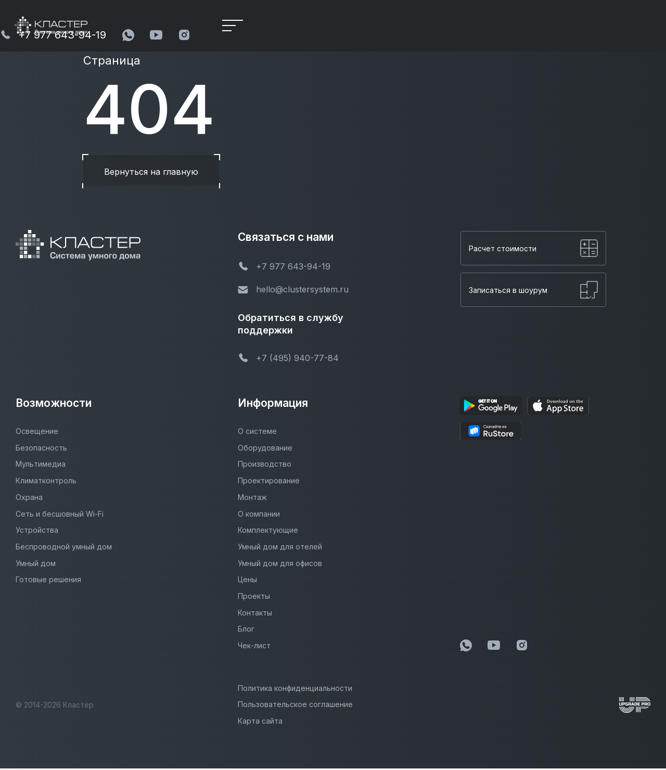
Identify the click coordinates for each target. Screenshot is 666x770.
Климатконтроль (46, 482)
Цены (247, 580)
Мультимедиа (41, 465)
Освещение (37, 432)
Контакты (255, 614)
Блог (246, 630)
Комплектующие (268, 531)
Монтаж (252, 498)
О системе (257, 432)
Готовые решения (48, 580)
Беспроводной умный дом (64, 548)
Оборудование (265, 449)
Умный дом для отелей (280, 548)
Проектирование (269, 482)
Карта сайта (260, 722)
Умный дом (36, 564)
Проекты (254, 597)
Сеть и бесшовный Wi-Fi (60, 515)
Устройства (37, 531)
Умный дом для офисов (280, 564)
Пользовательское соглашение (295, 705)
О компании (259, 515)
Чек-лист (254, 647)
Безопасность (41, 449)
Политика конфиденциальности (295, 689)
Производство (264, 465)
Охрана (29, 498)
